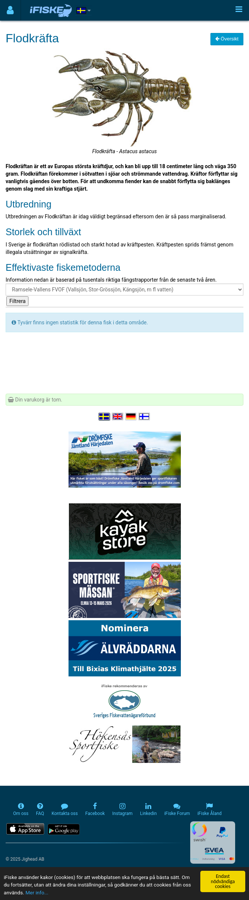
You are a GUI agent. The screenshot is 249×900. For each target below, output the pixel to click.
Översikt (227, 39)
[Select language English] (118, 416)
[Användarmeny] (10, 10)
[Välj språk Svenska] (104, 416)
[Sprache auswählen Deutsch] (131, 416)
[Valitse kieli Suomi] (144, 416)
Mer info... (36, 893)
